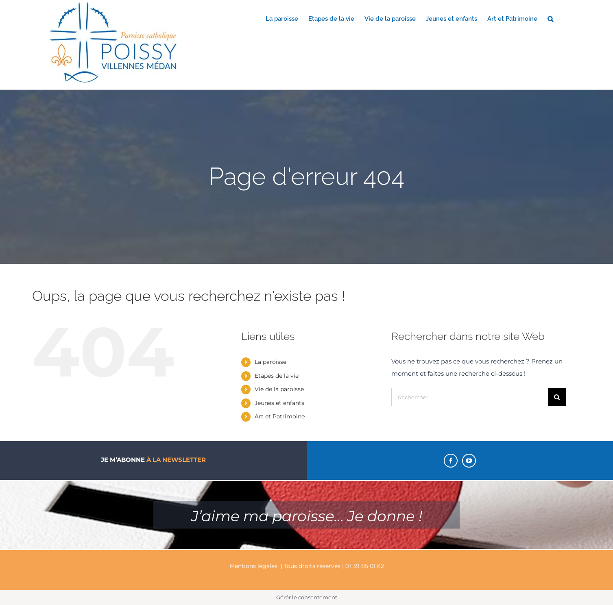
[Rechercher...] (469, 397)
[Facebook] (451, 461)
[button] (550, 18)
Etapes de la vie (277, 375)
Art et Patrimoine (280, 416)
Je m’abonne (153, 460)
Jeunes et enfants (279, 403)
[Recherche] (557, 397)
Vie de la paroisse (279, 389)
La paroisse (270, 362)
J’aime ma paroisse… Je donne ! (306, 516)
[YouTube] (469, 461)
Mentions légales (253, 566)
